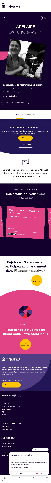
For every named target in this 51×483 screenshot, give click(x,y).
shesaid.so (5, 426)
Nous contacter (11, 385)
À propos (19, 114)
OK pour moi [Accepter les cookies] (39, 473)
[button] (2, 222)
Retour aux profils (10, 18)
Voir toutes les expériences (15, 102)
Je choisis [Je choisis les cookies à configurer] (19, 473)
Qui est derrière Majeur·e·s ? (11, 406)
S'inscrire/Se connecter (9, 443)
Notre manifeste (7, 409)
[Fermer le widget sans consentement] (40, 449)
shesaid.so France (7, 429)
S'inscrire (25, 138)
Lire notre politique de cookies (19, 467)
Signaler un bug (7, 446)
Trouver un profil (7, 441)
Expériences (30, 114)
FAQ (3, 412)
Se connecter (26, 145)
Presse (4, 414)
